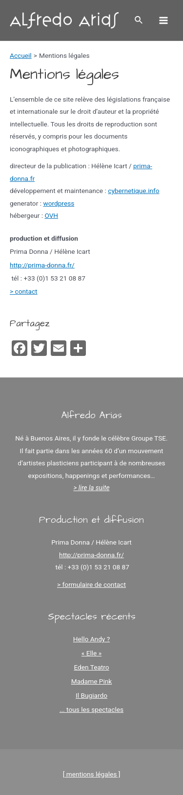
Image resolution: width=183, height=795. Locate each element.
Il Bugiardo (91, 695)
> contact (24, 291)
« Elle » (91, 653)
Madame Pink (91, 681)
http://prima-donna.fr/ (42, 265)
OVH (51, 215)
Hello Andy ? (91, 639)
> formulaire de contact (91, 584)
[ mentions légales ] (92, 774)
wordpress (58, 203)
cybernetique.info (133, 190)
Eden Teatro (91, 667)
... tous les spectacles (91, 709)
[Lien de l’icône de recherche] (139, 20)
